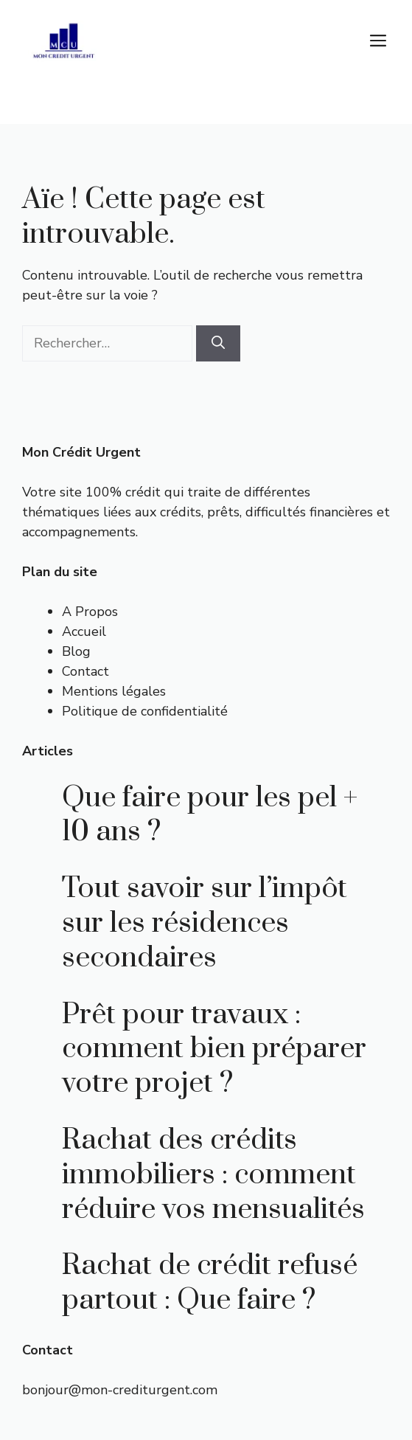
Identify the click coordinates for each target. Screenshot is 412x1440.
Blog (76, 651)
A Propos (90, 611)
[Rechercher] (218, 343)
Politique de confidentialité (145, 711)
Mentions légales (114, 691)
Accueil (84, 631)
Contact (85, 671)
